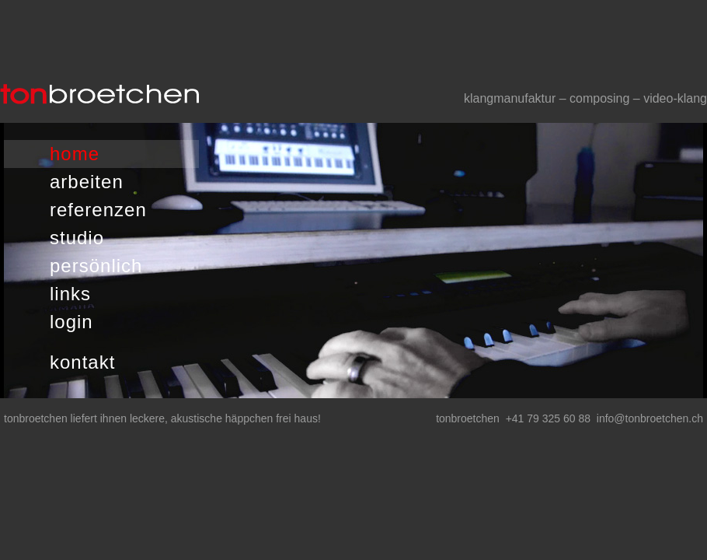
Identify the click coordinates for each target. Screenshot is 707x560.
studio (77, 237)
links (70, 293)
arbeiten (87, 181)
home (74, 153)
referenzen (98, 209)
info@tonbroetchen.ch (650, 418)
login (71, 321)
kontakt (82, 362)
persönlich (96, 265)
